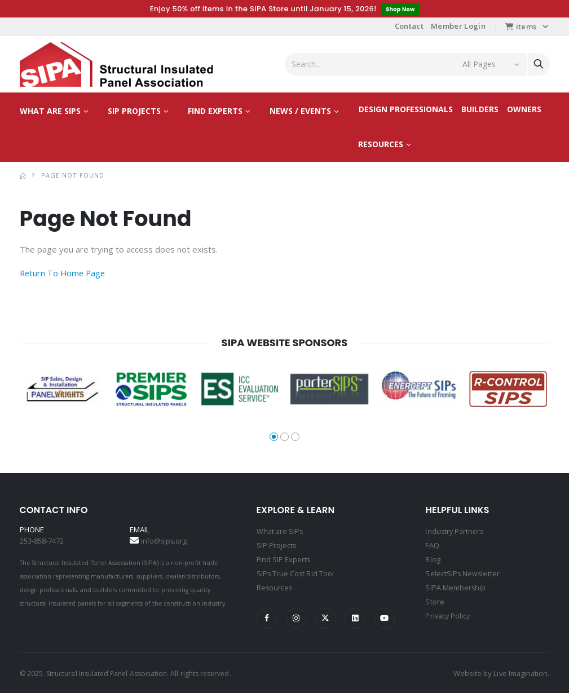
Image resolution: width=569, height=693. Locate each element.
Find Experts (215, 111)
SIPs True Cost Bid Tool (296, 572)
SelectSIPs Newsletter (462, 572)
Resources (380, 144)
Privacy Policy (448, 613)
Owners (524, 109)
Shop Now (400, 9)
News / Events (300, 111)
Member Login (458, 26)
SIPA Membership (455, 586)
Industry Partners (455, 532)
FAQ (432, 545)
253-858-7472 (42, 541)
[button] (273, 437)
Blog (432, 559)
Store (434, 599)
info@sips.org (165, 541)
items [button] (520, 27)
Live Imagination (520, 672)
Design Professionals (406, 109)
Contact (409, 26)
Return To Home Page (64, 273)
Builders (480, 109)
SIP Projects (134, 111)
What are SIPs (50, 111)
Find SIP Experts (284, 559)
